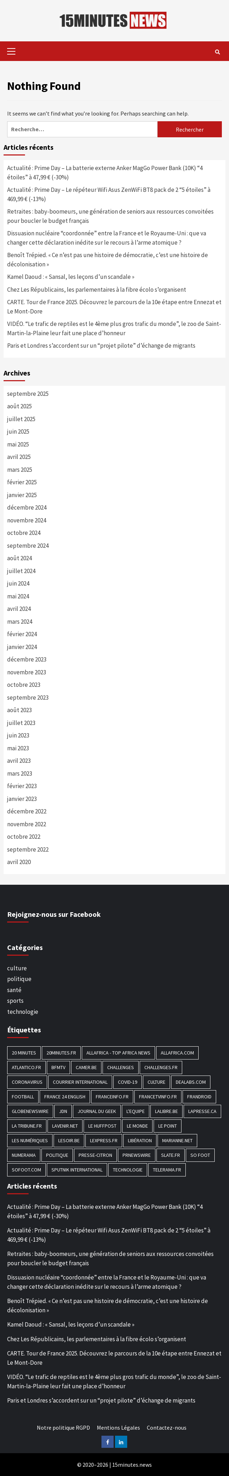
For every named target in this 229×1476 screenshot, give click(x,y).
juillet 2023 (21, 723)
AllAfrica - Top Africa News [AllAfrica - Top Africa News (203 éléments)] (118, 1052)
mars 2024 (19, 621)
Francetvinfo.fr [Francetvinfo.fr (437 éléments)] (158, 1096)
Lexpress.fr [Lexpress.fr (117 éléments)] (104, 1140)
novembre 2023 (26, 672)
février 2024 (22, 634)
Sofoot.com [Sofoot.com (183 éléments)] (26, 1169)
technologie (22, 1012)
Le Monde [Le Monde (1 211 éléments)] (137, 1126)
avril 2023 (19, 761)
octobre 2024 (23, 533)
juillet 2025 (21, 419)
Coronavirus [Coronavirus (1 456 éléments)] (27, 1082)
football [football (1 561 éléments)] (23, 1096)
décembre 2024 (26, 507)
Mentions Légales (118, 1427)
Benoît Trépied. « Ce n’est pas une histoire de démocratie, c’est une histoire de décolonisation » (107, 259)
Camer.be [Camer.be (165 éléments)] (86, 1067)
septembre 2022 (28, 849)
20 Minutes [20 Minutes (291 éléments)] (24, 1052)
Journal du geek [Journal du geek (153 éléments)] (97, 1111)
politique (19, 979)
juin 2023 (18, 735)
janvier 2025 (22, 495)
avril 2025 (19, 457)
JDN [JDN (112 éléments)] (63, 1111)
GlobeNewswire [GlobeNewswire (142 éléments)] (30, 1111)
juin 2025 (18, 431)
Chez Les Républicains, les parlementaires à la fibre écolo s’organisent (96, 289)
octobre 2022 (23, 837)
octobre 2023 (23, 685)
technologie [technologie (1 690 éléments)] (128, 1169)
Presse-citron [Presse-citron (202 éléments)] (95, 1155)
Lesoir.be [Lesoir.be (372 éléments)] (69, 1140)
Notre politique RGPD (63, 1427)
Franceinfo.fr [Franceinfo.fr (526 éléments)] (112, 1096)
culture (17, 968)
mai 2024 (18, 596)
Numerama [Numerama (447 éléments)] (24, 1155)
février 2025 (22, 482)
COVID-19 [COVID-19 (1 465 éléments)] (127, 1082)
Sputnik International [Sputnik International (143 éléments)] (77, 1169)
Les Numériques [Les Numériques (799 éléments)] (30, 1140)
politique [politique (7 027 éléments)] (57, 1155)
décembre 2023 (26, 659)
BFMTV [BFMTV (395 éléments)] (58, 1067)
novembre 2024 (26, 520)
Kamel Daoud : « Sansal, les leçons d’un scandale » (70, 277)
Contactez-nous (166, 1427)
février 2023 (22, 786)
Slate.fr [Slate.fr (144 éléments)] (170, 1155)
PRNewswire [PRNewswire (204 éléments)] (137, 1155)
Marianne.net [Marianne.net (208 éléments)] (177, 1140)
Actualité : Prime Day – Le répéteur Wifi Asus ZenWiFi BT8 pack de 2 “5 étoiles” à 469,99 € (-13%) (108, 194)
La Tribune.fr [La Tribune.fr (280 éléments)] (27, 1126)
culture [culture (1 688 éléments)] (156, 1082)
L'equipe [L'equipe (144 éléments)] (135, 1111)
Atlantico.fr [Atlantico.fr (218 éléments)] (26, 1067)
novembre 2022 (26, 824)
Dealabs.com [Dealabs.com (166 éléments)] (191, 1082)
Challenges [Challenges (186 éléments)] (120, 1067)
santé (14, 990)
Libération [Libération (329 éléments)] (140, 1140)
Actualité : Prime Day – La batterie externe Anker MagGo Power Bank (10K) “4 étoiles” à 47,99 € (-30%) (105, 172)
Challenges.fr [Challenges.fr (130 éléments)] (161, 1067)
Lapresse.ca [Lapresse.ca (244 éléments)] (202, 1111)
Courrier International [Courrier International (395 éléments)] (80, 1082)
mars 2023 (19, 773)
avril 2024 (19, 609)
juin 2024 (18, 583)
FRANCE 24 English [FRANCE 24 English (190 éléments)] (64, 1096)
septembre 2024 (28, 546)
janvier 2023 (22, 799)
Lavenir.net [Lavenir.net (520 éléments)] (65, 1126)
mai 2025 (18, 444)
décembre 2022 (26, 811)
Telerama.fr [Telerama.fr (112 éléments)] (167, 1169)
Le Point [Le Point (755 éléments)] (167, 1126)
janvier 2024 (22, 647)
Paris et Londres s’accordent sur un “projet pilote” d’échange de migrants (101, 345)
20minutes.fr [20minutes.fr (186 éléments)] (61, 1052)
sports (15, 1001)
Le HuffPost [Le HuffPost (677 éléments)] (102, 1126)
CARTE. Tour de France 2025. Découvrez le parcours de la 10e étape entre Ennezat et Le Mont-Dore (114, 306)
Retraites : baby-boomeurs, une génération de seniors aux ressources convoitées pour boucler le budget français (110, 216)
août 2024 (19, 558)
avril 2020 (19, 862)
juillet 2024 (21, 571)
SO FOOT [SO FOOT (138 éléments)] (200, 1155)
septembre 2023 (28, 697)
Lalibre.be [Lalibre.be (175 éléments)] (166, 1111)
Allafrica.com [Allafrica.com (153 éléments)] (177, 1052)
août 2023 (19, 710)
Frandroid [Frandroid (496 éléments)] (199, 1096)
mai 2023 (18, 748)
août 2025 (19, 406)
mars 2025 (19, 470)
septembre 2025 (28, 394)
